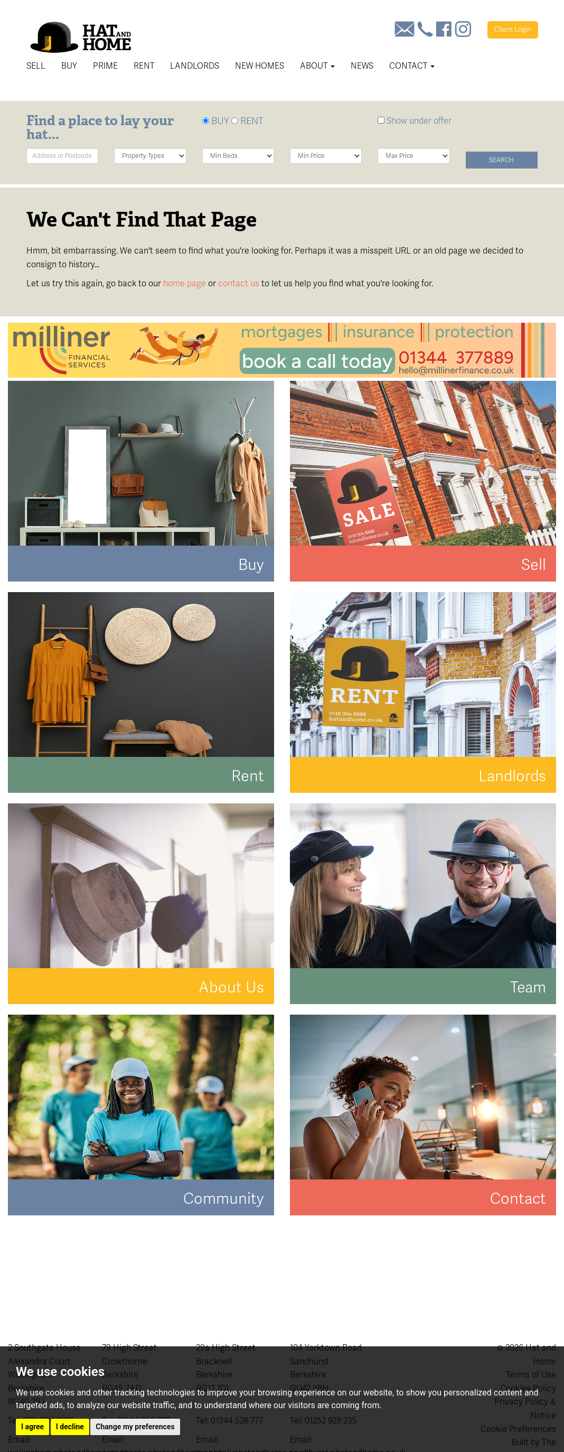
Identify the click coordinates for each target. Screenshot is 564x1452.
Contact (412, 65)
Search (501, 160)
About (317, 65)
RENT (247, 121)
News (362, 65)
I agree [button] (32, 1426)
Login (512, 29)
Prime (105, 65)
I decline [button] (70, 1426)
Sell (35, 65)
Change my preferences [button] (135, 1426)
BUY (215, 121)
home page (184, 283)
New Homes (259, 65)
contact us (238, 283)
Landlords (194, 65)
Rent (144, 65)
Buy (69, 65)
